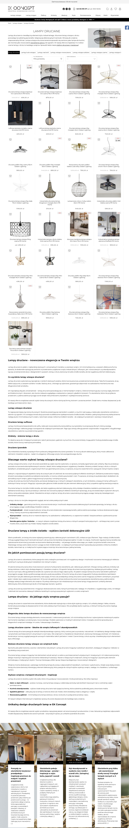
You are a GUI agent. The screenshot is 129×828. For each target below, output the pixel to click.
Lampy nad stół (43, 52)
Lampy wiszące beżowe (117, 52)
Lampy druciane (29, 23)
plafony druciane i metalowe (67, 45)
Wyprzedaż (115, 15)
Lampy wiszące (15, 15)
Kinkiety (54, 15)
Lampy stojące (31, 15)
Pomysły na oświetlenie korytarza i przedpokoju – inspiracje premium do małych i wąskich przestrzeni (21, 774)
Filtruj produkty (39, 59)
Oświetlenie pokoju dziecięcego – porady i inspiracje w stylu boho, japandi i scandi (49, 772)
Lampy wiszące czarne (99, 52)
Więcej (97, 15)
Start (9, 23)
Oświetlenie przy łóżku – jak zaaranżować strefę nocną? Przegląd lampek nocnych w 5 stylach (108, 773)
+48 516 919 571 (88, 9)
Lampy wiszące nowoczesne (61, 52)
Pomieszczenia (85, 15)
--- (67, 59)
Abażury (64, 15)
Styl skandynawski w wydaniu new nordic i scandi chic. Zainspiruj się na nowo (79, 772)
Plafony (43, 15)
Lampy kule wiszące (28, 52)
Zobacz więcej (51, 733)
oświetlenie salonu (38, 43)
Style (74, 15)
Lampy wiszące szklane (81, 52)
